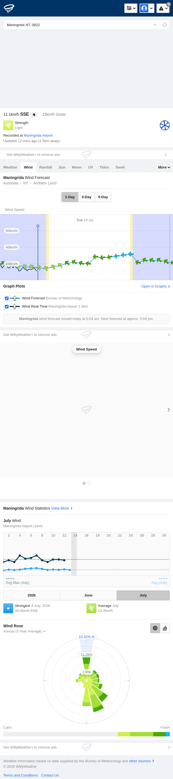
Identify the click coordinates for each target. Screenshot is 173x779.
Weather (10, 167)
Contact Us (50, 775)
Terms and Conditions (20, 775)
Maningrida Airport (38, 135)
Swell (120, 167)
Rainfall (45, 167)
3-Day (86, 197)
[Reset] (155, 25)
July (143, 595)
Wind (28, 167)
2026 (32, 595)
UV (90, 167)
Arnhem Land (44, 183)
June (88, 595)
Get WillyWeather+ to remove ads (33, 155)
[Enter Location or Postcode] (86, 25)
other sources (140, 761)
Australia (10, 183)
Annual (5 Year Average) (22, 631)
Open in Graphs (154, 286)
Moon (77, 167)
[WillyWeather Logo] (12, 8)
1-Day (70, 197)
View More (60, 508)
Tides (104, 167)
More (162, 167)
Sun (62, 167)
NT (25, 183)
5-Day (103, 197)
